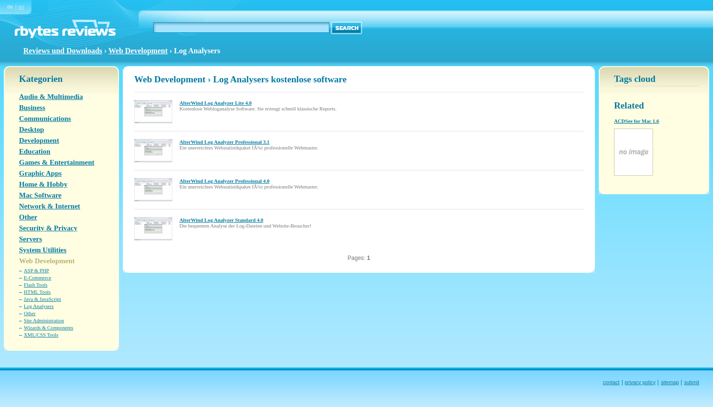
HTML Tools (37, 292)
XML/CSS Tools (41, 335)
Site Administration (44, 320)
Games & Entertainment (56, 162)
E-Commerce (37, 277)
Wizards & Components (48, 327)
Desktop (31, 129)
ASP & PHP (36, 270)
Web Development (138, 51)
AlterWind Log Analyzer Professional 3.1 (224, 142)
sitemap (670, 382)
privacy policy (640, 382)
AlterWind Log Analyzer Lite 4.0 (215, 103)
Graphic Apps (40, 173)
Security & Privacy (48, 228)
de (10, 7)
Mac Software (40, 195)
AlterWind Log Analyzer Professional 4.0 (224, 181)
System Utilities (43, 250)
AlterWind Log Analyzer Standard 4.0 (221, 220)
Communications (45, 118)
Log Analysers (39, 306)
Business (32, 107)
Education (34, 151)
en (21, 7)
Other (28, 217)
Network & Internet (49, 206)
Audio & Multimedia (51, 96)
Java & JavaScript (42, 299)
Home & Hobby (43, 184)
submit (691, 382)
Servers (30, 239)
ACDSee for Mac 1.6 (636, 121)
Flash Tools (36, 285)
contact (611, 382)
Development (39, 140)
